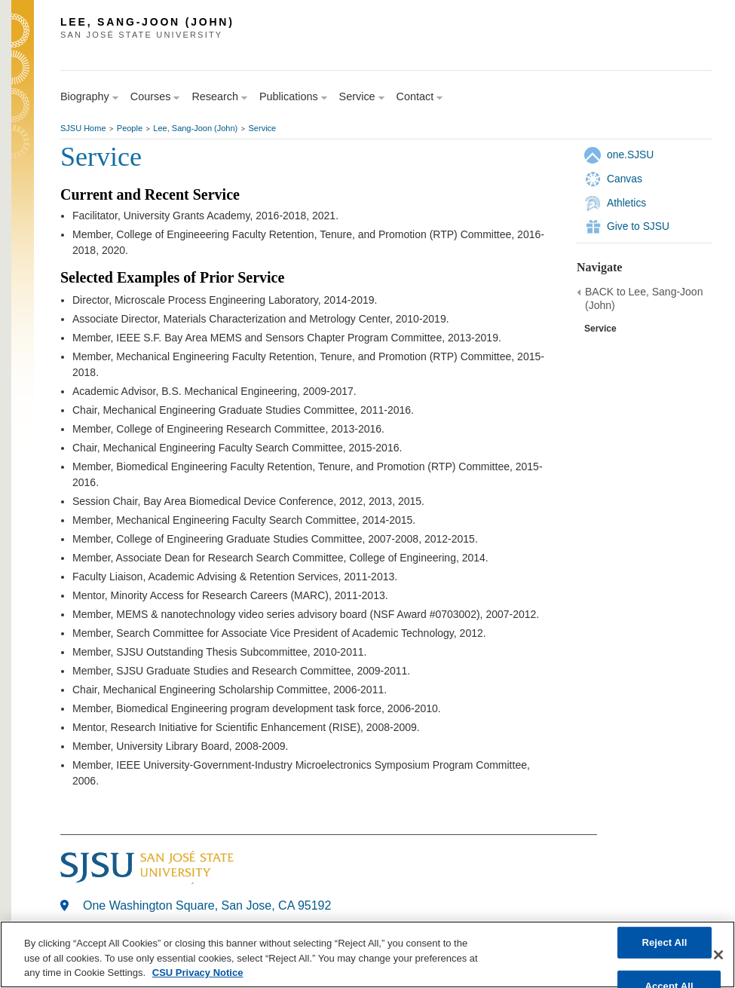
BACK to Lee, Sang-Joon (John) (644, 298)
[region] (367, 954)
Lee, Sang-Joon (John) (195, 128)
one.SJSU (630, 154)
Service (263, 128)
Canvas (624, 179)
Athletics (626, 203)
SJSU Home (83, 128)
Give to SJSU (638, 226)
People (129, 128)
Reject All (664, 942)
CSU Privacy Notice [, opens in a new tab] (197, 972)
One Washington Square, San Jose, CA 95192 (207, 905)
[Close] (718, 954)
